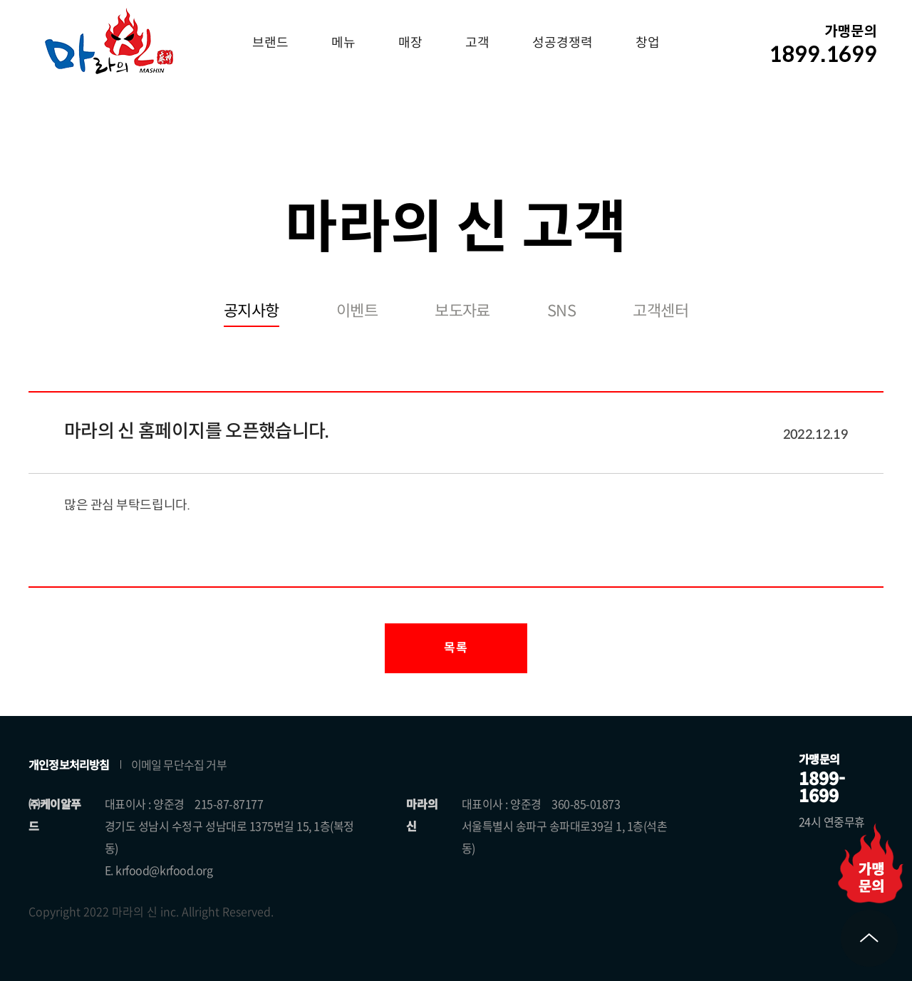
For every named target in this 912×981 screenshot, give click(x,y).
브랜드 (270, 43)
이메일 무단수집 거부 (179, 764)
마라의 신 (109, 40)
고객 (477, 43)
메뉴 (343, 43)
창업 (648, 43)
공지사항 (251, 311)
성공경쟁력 (562, 43)
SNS (561, 311)
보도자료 (462, 311)
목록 (455, 647)
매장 (410, 43)
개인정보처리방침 (69, 764)
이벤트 (357, 311)
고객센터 (660, 311)
